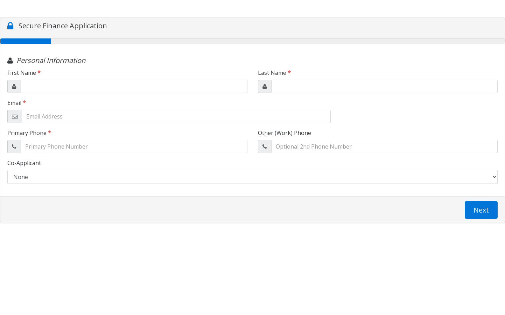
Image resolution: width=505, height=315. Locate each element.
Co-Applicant (24, 163)
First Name (24, 73)
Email (16, 103)
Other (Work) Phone (284, 133)
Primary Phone (29, 133)
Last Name (274, 73)
